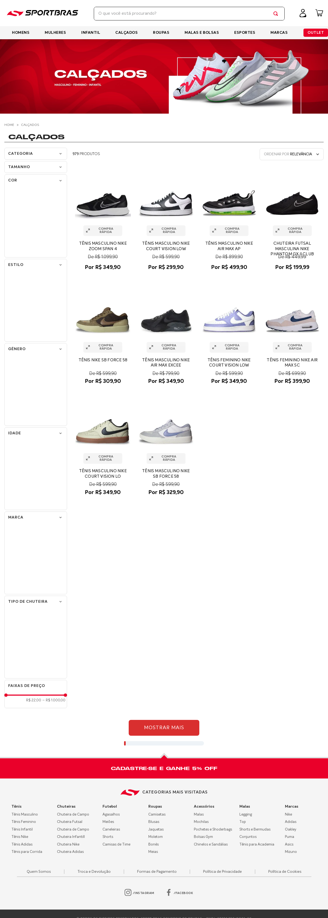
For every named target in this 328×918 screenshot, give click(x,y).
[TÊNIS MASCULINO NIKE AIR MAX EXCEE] (166, 337)
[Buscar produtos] (276, 13)
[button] (36, 167)
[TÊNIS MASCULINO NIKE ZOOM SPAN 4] (103, 222)
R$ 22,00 (33, 700)
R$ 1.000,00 (53, 700)
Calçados (30, 125)
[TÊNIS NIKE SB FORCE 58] (103, 337)
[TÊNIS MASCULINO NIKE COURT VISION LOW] (166, 222)
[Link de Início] (9, 125)
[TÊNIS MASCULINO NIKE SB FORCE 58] (166, 448)
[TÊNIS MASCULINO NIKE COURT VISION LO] (103, 448)
